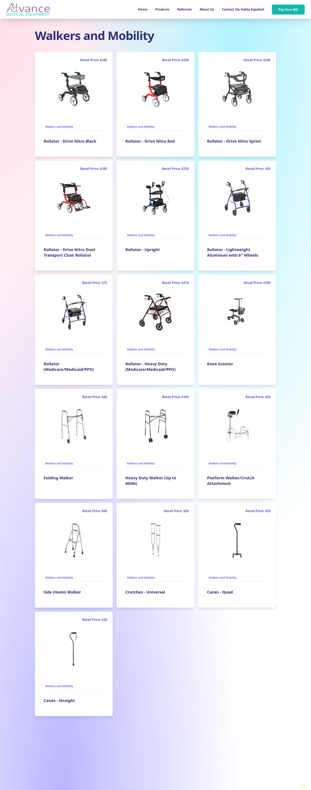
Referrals (184, 9)
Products (163, 9)
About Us (207, 9)
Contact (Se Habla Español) (243, 9)
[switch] (303, 785)
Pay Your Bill (288, 9)
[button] (163, 9)
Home (142, 9)
